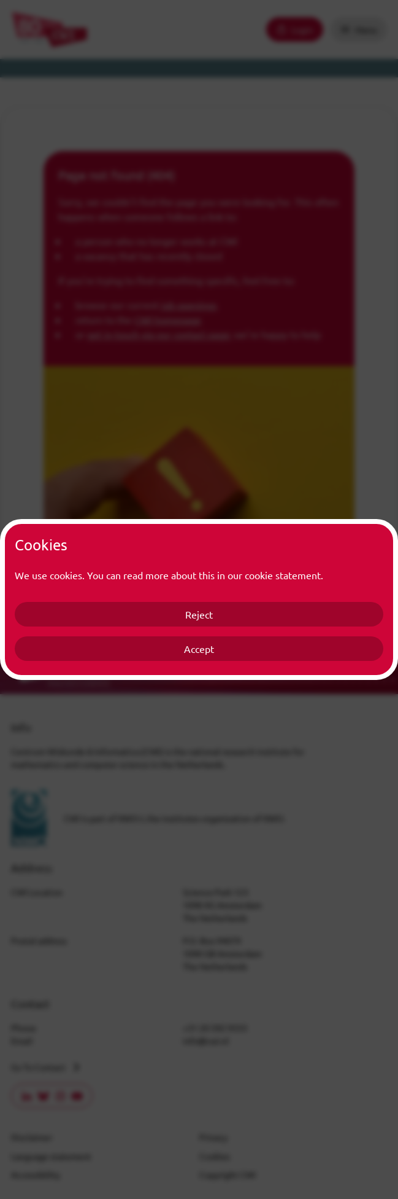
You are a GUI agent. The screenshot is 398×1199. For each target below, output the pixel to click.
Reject (199, 614)
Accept (199, 648)
